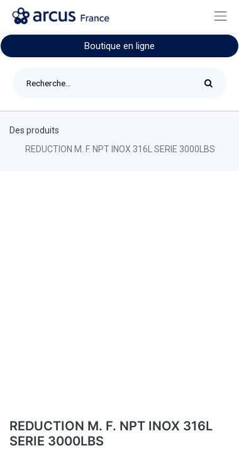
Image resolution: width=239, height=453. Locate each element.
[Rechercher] (211, 83)
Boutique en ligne (119, 46)
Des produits (34, 130)
